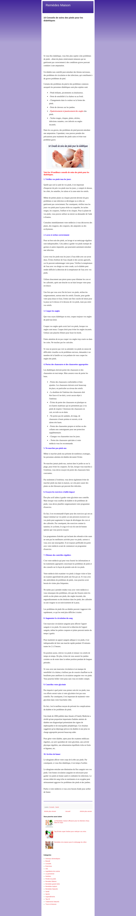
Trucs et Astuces (50, 904)
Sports (47, 894)
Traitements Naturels (52, 901)
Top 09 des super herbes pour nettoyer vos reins (70, 831)
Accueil (67, 811)
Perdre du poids (50, 879)
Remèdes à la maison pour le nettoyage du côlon (70, 842)
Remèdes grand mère (52, 884)
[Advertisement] (68, 37)
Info (46, 869)
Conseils (52, 807)
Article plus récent (50, 811)
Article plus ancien (86, 811)
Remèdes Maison (58, 5)
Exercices (48, 866)
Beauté (47, 861)
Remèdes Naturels (51, 889)
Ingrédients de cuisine (52, 871)
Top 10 (47, 899)
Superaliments (50, 896)
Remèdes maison (51, 886)
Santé (57, 807)
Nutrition (48, 876)
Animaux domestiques (52, 858)
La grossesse (49, 874)
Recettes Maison (51, 881)
